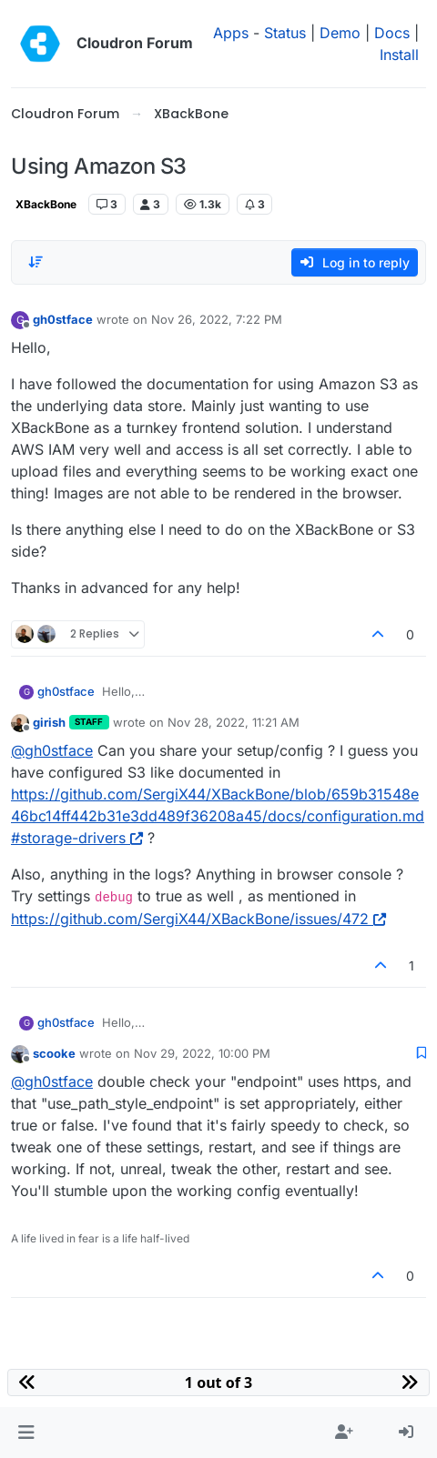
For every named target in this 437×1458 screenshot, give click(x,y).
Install (399, 54)
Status (285, 33)
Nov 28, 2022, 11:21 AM (234, 722)
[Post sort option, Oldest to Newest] (35, 262)
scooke (54, 1053)
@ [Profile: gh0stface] (52, 750)
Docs (392, 33)
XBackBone (45, 204)
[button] (26, 1432)
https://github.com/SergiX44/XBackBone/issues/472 (198, 919)
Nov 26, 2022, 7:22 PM (216, 319)
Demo (340, 33)
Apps (231, 33)
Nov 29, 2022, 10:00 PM (202, 1053)
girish (49, 722)
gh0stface (63, 319)
